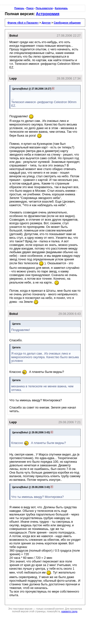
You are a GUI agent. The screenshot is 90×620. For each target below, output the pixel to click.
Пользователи (44, 8)
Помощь (19, 8)
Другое (46, 22)
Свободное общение (67, 22)
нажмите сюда (69, 611)
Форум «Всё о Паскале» (23, 22)
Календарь (61, 8)
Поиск (30, 8)
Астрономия (48, 14)
